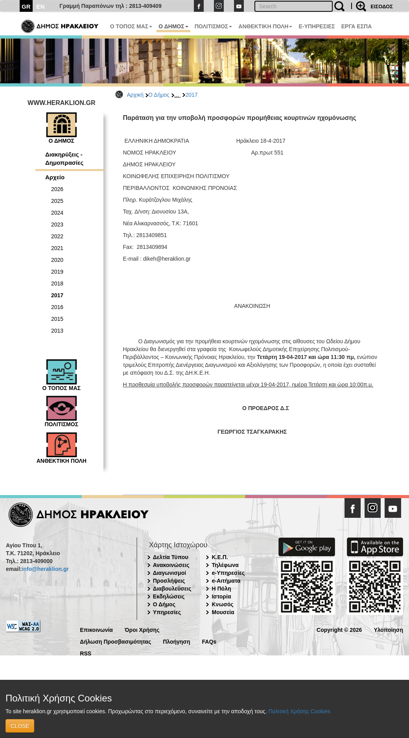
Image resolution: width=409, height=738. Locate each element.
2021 (57, 248)
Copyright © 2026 (339, 629)
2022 (57, 236)
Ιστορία (221, 596)
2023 (57, 224)
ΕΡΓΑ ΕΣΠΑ (356, 26)
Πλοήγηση (176, 641)
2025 (57, 201)
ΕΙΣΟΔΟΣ (381, 6)
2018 (57, 283)
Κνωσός (222, 604)
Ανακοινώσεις (171, 565)
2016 (57, 307)
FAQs (209, 641)
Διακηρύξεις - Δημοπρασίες (64, 158)
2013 (57, 331)
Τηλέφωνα (225, 565)
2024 (57, 213)
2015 (57, 319)
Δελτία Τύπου (170, 557)
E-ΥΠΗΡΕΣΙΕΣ (316, 26)
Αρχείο (54, 177)
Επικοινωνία (96, 629)
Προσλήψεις (169, 581)
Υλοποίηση (388, 629)
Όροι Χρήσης (142, 629)
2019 (57, 272)
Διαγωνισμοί (169, 573)
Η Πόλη (221, 588)
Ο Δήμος (158, 95)
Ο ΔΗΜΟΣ (173, 26)
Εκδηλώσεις (169, 596)
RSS (85, 652)
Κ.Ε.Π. (220, 557)
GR (26, 6)
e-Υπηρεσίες (228, 573)
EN (41, 6)
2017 (191, 95)
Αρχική (135, 95)
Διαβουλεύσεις (172, 588)
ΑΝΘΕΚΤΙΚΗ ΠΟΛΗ (265, 26)
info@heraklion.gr (45, 569)
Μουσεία (223, 612)
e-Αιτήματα (226, 581)
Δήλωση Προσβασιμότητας (115, 641)
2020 (57, 260)
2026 (57, 189)
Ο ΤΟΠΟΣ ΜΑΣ (131, 26)
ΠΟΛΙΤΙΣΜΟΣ (213, 26)
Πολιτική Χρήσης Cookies (299, 711)
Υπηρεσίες (167, 612)
